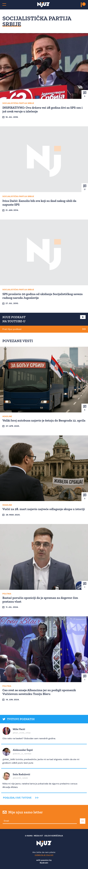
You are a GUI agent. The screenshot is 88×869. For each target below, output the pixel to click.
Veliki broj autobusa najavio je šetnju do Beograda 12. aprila (43, 420)
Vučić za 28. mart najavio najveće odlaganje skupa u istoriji (43, 509)
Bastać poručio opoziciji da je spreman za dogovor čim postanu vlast (40, 599)
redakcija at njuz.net (44, 855)
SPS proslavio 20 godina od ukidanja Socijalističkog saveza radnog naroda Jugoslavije (42, 296)
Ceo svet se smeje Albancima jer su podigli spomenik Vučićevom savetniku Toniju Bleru (39, 692)
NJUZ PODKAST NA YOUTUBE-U (14, 319)
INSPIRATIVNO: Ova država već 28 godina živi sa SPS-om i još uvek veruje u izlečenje (42, 109)
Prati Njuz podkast (11, 329)
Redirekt (44, 863)
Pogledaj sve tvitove (17, 798)
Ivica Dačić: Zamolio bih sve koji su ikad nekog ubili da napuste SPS (39, 202)
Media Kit (38, 836)
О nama (29, 836)
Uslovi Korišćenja (53, 836)
